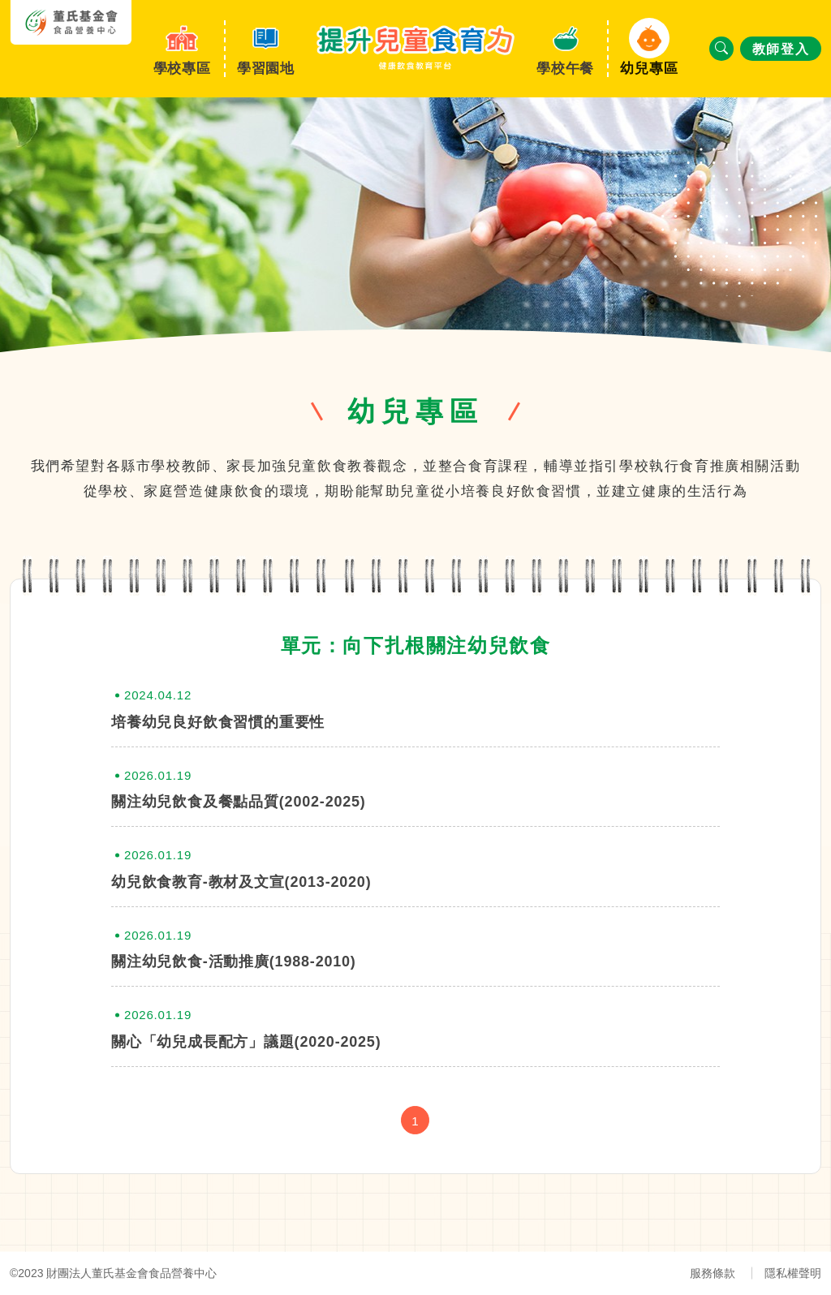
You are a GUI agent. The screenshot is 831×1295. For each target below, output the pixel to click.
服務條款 (712, 1273)
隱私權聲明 (792, 1273)
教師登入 (780, 49)
